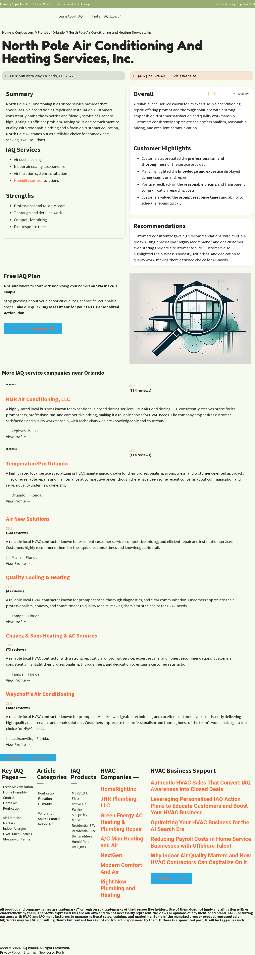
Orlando (58, 32)
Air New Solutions (28, 518)
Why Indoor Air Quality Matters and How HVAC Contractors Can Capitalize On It (201, 859)
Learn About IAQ (72, 16)
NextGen (111, 855)
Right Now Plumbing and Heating (117, 888)
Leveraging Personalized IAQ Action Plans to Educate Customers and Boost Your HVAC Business (199, 806)
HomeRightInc (118, 789)
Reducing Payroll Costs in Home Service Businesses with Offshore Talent (201, 842)
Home (6, 32)
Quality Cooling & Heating (38, 577)
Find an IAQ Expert (107, 16)
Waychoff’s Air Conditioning (40, 693)
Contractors (24, 32)
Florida (43, 32)
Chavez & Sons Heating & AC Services (51, 635)
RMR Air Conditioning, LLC (38, 399)
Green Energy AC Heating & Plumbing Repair (121, 822)
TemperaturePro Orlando (37, 463)
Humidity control (28, 180)
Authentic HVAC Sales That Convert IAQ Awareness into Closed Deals (201, 786)
